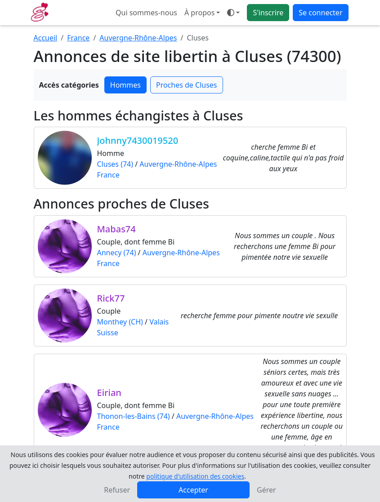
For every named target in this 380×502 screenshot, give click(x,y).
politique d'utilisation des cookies (195, 476)
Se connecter (320, 13)
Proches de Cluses (186, 85)
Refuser (117, 490)
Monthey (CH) (120, 322)
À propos (199, 13)
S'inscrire (268, 13)
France (78, 38)
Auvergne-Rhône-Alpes (138, 38)
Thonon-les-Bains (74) (133, 416)
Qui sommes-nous (146, 13)
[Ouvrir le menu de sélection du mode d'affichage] (233, 12)
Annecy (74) (116, 253)
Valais (159, 322)
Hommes (125, 85)
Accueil (46, 38)
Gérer (266, 490)
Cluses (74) (115, 164)
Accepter (193, 490)
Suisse (107, 333)
